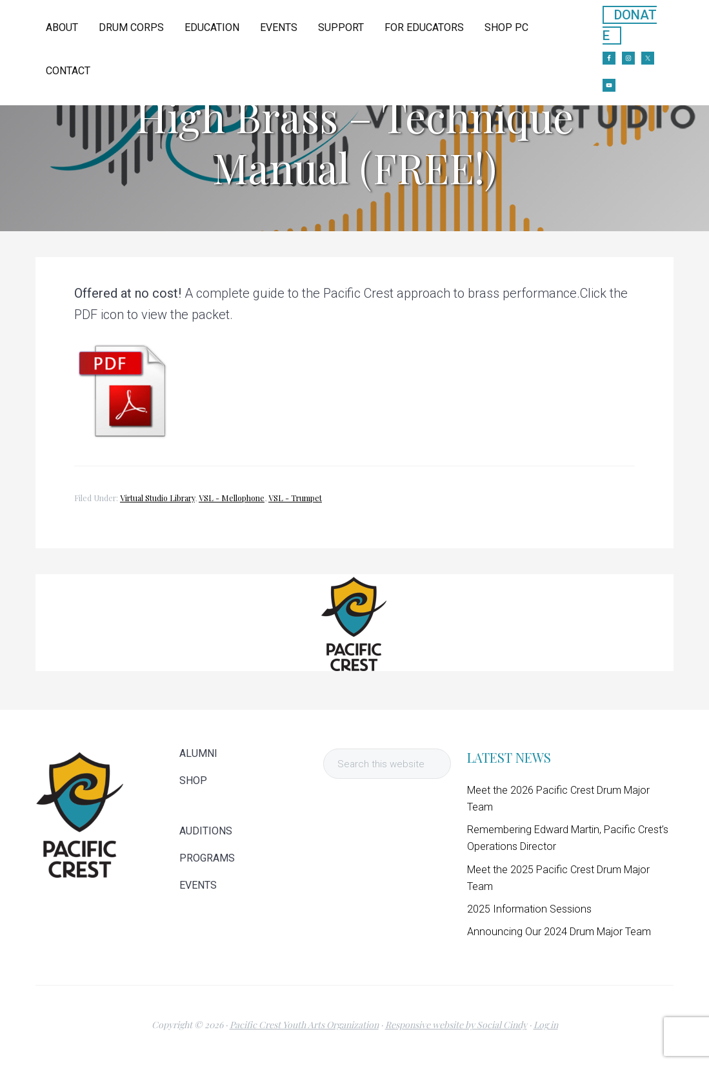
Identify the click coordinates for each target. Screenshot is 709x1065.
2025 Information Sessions (529, 909)
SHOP (193, 781)
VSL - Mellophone (232, 498)
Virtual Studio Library (157, 498)
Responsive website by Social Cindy (456, 1024)
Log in (546, 1024)
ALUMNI (198, 754)
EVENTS (198, 885)
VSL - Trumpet (295, 498)
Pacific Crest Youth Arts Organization (304, 1024)
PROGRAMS (207, 858)
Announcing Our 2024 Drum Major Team (559, 931)
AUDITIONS (205, 831)
